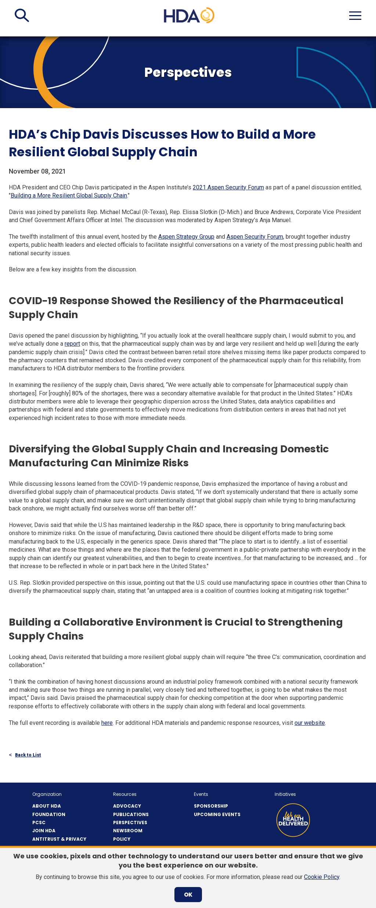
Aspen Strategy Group (186, 236)
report (72, 343)
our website (309, 722)
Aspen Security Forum (255, 236)
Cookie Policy (321, 876)
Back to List (28, 755)
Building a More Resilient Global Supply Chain (69, 195)
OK (188, 894)
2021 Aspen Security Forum (228, 187)
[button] (22, 15)
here (107, 722)
